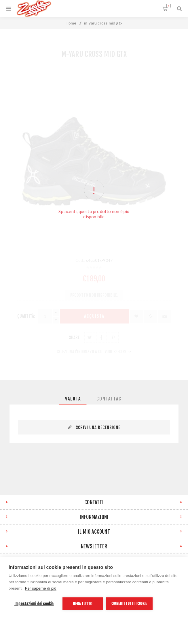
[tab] (73, 399)
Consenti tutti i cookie (129, 603)
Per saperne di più (40, 588)
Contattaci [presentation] (109, 399)
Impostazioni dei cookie (34, 603)
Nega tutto (82, 603)
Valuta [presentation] (73, 399)
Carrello (168, 6)
